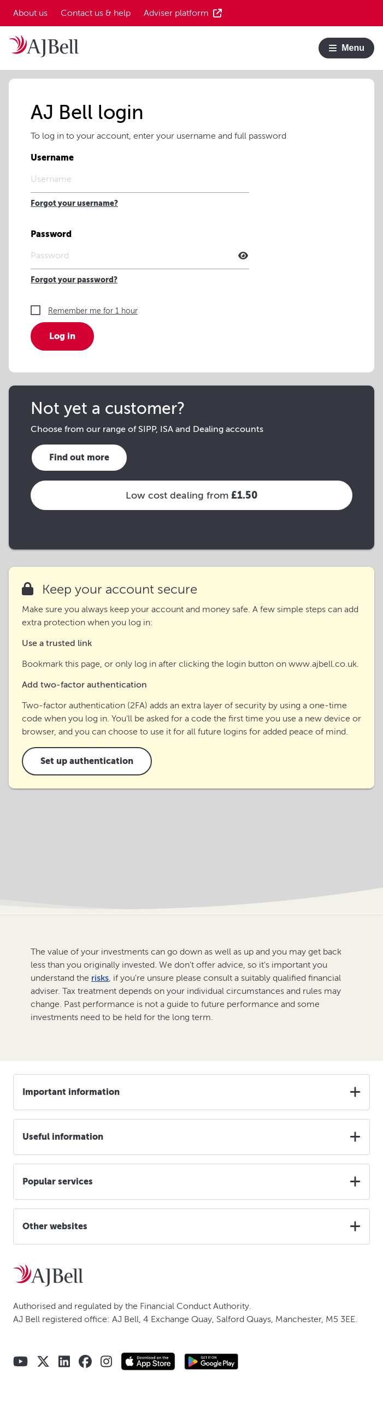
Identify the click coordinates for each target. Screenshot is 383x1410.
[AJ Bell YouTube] (20, 1361)
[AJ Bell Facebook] (85, 1361)
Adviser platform (183, 13)
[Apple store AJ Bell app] (148, 1361)
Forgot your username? (74, 203)
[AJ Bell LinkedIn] (64, 1361)
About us (30, 13)
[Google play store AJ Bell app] (211, 1361)
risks (100, 978)
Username (52, 157)
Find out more (79, 457)
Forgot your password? (74, 280)
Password (51, 234)
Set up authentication (86, 761)
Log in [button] (62, 336)
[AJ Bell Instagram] (106, 1361)
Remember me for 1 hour (93, 311)
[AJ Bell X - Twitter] (43, 1361)
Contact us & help (96, 13)
